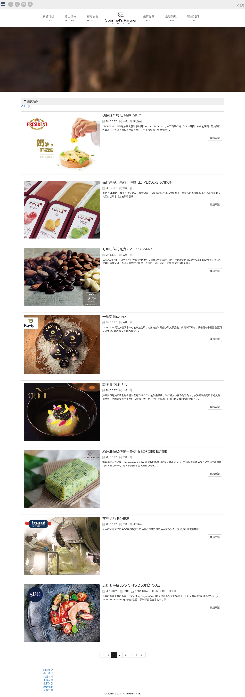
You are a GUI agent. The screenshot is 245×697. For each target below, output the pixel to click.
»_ (142, 654)
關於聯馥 (48, 669)
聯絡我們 (48, 686)
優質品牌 (48, 680)
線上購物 (48, 673)
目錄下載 (48, 690)
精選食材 (48, 676)
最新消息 (48, 683)
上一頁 (25, 106)
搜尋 (240, 5)
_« (103, 654)
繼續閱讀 (215, 137)
